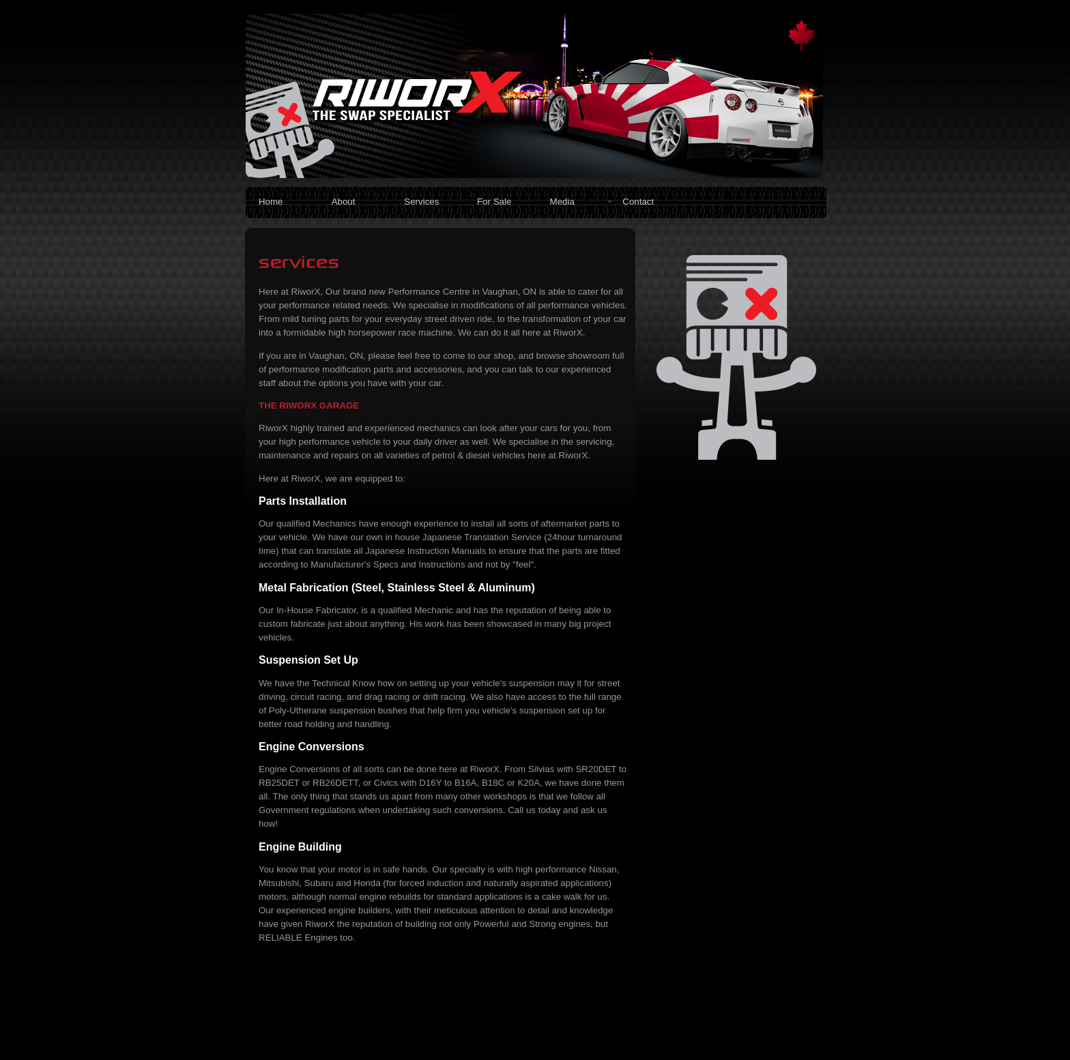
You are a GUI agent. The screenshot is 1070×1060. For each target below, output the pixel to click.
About (344, 201)
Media (562, 201)
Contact (638, 201)
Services (421, 201)
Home (271, 201)
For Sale (494, 201)
